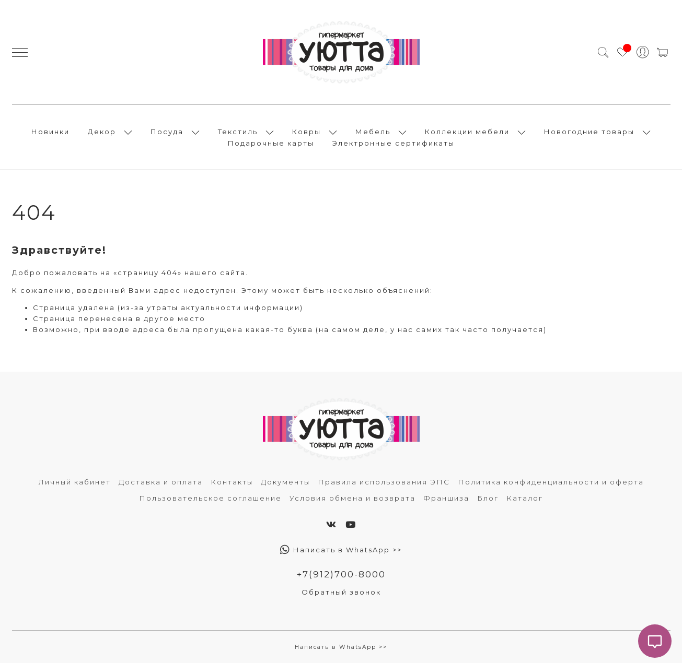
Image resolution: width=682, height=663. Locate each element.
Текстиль (238, 131)
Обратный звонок (341, 592)
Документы (285, 482)
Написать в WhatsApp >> (341, 550)
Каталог (524, 498)
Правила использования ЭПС (384, 482)
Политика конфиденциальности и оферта (551, 482)
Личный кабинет (75, 482)
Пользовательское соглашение (210, 498)
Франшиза (446, 498)
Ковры (306, 131)
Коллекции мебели (467, 131)
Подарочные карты (271, 143)
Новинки (50, 131)
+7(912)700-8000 (341, 574)
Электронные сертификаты (393, 143)
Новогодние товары (589, 131)
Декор (102, 131)
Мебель (372, 131)
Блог (488, 498)
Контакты (232, 482)
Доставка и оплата (161, 482)
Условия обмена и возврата (352, 498)
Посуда (167, 131)
